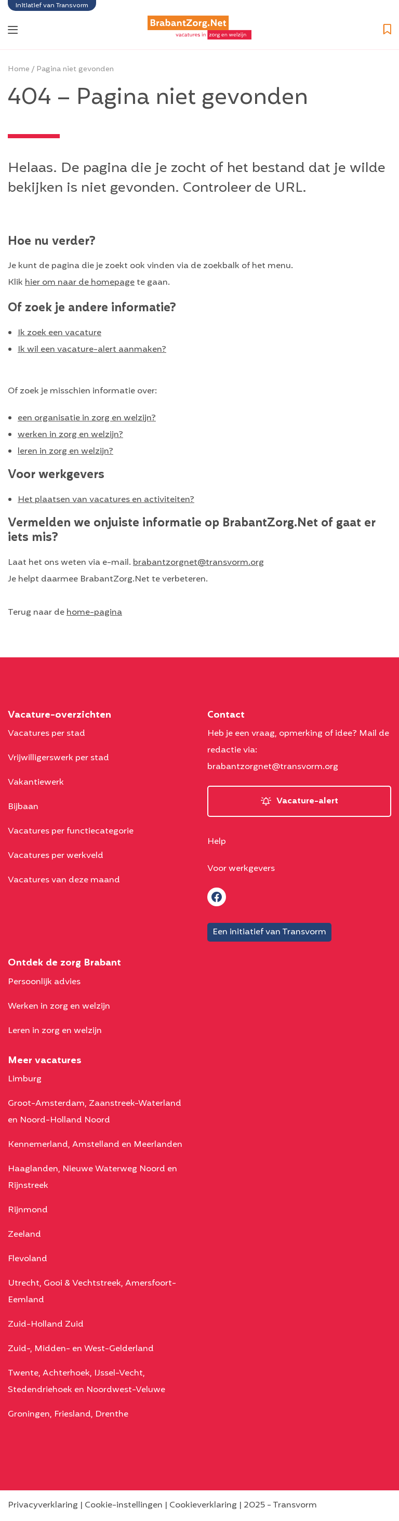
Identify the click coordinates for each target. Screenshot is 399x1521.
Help (216, 842)
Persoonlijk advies (44, 982)
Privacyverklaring (43, 1505)
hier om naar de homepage (80, 282)
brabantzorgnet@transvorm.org (198, 563)
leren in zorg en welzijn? (65, 451)
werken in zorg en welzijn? (70, 435)
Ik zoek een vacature (59, 333)
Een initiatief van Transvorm (269, 932)
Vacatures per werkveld (55, 856)
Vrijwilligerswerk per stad (58, 758)
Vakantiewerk (36, 782)
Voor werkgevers (241, 869)
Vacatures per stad (46, 733)
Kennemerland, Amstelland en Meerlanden (95, 1145)
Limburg (25, 1079)
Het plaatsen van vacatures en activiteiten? (106, 500)
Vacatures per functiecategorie (71, 831)
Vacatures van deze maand (64, 880)
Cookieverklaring (203, 1505)
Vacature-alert (307, 801)
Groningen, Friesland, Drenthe (68, 1414)
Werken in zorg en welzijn (59, 1006)
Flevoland (27, 1259)
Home (19, 69)
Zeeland (24, 1234)
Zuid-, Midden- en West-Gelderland (81, 1349)
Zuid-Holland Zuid (46, 1324)
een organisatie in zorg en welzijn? (87, 418)
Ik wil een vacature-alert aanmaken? (92, 349)
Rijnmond (28, 1210)
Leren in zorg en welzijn (55, 1031)
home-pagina (94, 612)
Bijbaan (23, 807)
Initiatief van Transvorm (52, 5)
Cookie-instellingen (124, 1505)
